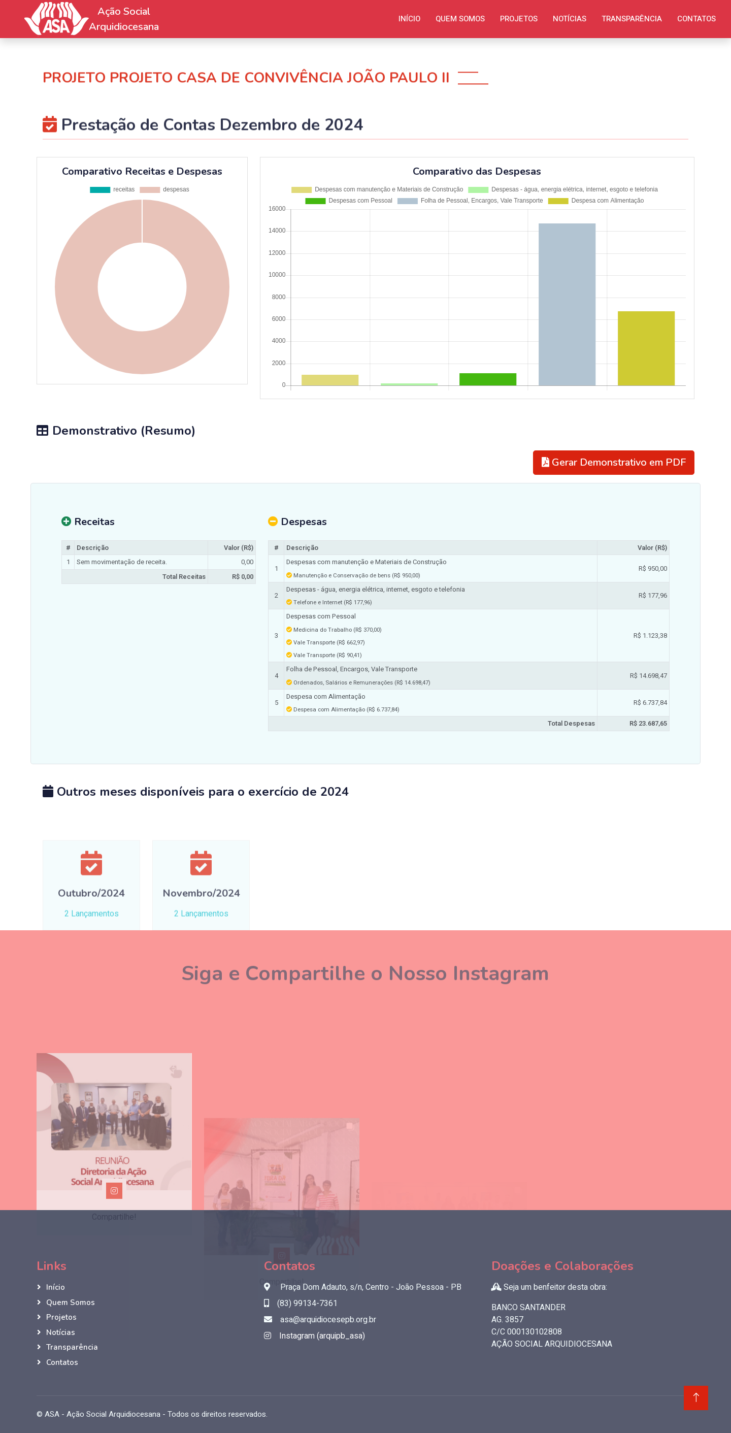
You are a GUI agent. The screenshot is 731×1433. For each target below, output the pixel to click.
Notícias (569, 18)
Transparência (632, 18)
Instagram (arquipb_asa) (314, 1336)
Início (409, 18)
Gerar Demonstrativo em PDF (614, 462)
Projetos (519, 18)
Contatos (696, 18)
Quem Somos (460, 18)
